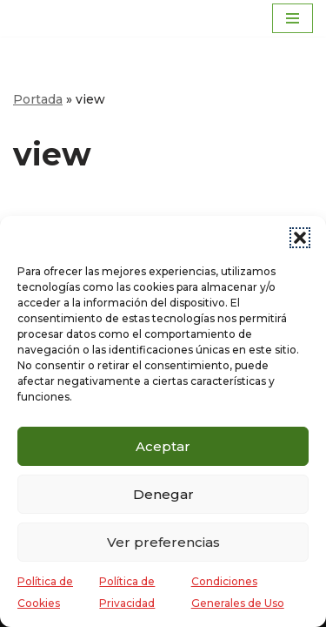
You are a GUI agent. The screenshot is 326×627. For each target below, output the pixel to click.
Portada (38, 99)
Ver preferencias (163, 542)
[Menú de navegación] (292, 18)
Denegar (163, 494)
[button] (300, 237)
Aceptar (163, 446)
